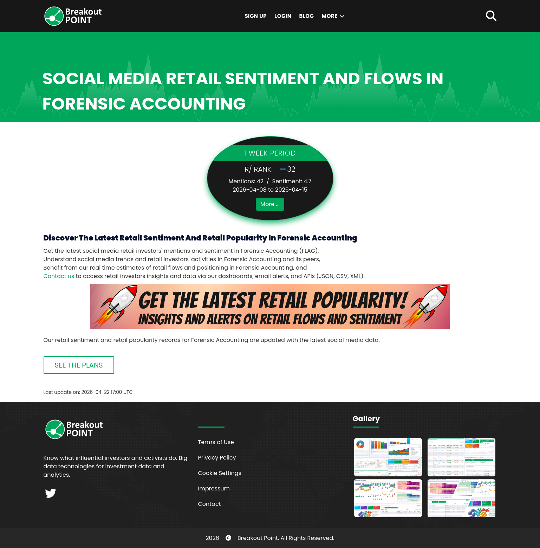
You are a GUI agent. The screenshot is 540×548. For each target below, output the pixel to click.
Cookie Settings (220, 473)
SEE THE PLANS (79, 365)
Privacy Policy (217, 458)
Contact (209, 504)
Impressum (214, 488)
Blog (306, 16)
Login (282, 16)
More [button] (333, 16)
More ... (269, 204)
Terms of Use (216, 442)
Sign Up (256, 16)
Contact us (59, 276)
